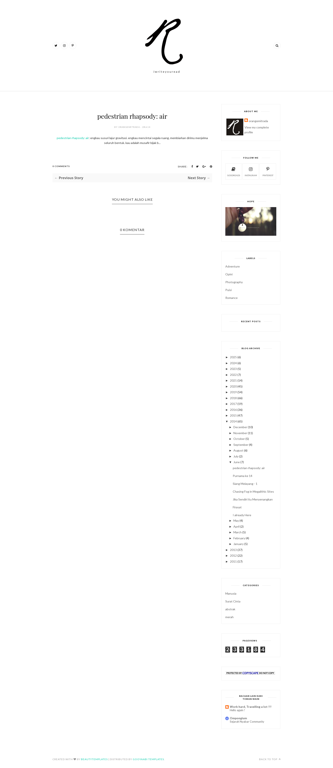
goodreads (233, 171)
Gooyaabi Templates (148, 759)
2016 (233, 409)
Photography (234, 282)
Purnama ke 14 (242, 476)
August (238, 450)
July (235, 456)
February (239, 538)
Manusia (230, 593)
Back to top (270, 759)
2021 (233, 380)
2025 (233, 357)
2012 (233, 555)
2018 (233, 398)
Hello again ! (237, 710)
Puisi (228, 290)
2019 (233, 392)
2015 (233, 415)
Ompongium (238, 718)
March (237, 532)
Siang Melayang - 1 (245, 483)
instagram (251, 171)
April (236, 526)
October (239, 438)
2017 (233, 404)
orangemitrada (258, 121)
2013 (233, 550)
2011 (233, 561)
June (236, 462)
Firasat (237, 507)
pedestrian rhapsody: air (73, 138)
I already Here (242, 515)
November (240, 433)
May (236, 520)
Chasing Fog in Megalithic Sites (253, 491)
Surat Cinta (232, 601)
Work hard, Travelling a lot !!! (250, 706)
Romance (231, 298)
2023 (233, 369)
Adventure (232, 266)
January (238, 544)
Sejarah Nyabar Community (247, 721)
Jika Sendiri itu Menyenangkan (253, 499)
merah (229, 617)
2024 (233, 363)
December (240, 427)
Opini (229, 274)
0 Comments (61, 166)
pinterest (267, 171)
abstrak (230, 609)
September (240, 444)
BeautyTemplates (94, 759)
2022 (233, 374)
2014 (233, 421)
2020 (233, 386)
